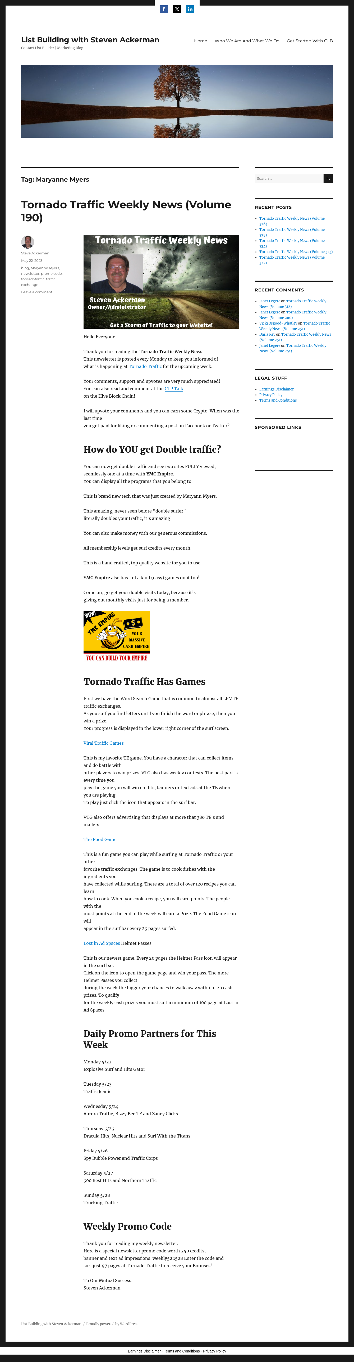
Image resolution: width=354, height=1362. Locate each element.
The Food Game (100, 839)
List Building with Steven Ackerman (90, 39)
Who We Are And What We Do (247, 40)
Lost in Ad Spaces (102, 943)
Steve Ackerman (35, 253)
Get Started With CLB (310, 40)
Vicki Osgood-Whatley (278, 323)
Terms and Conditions (278, 400)
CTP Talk (174, 388)
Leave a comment (36, 292)
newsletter (30, 273)
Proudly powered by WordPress (112, 1324)
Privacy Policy (270, 395)
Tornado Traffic (145, 366)
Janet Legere (269, 301)
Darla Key (267, 334)
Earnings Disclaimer (276, 389)
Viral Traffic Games (104, 743)
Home (200, 40)
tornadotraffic (32, 279)
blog (25, 268)
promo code (51, 273)
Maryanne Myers (45, 268)
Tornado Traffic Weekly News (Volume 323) (296, 252)
